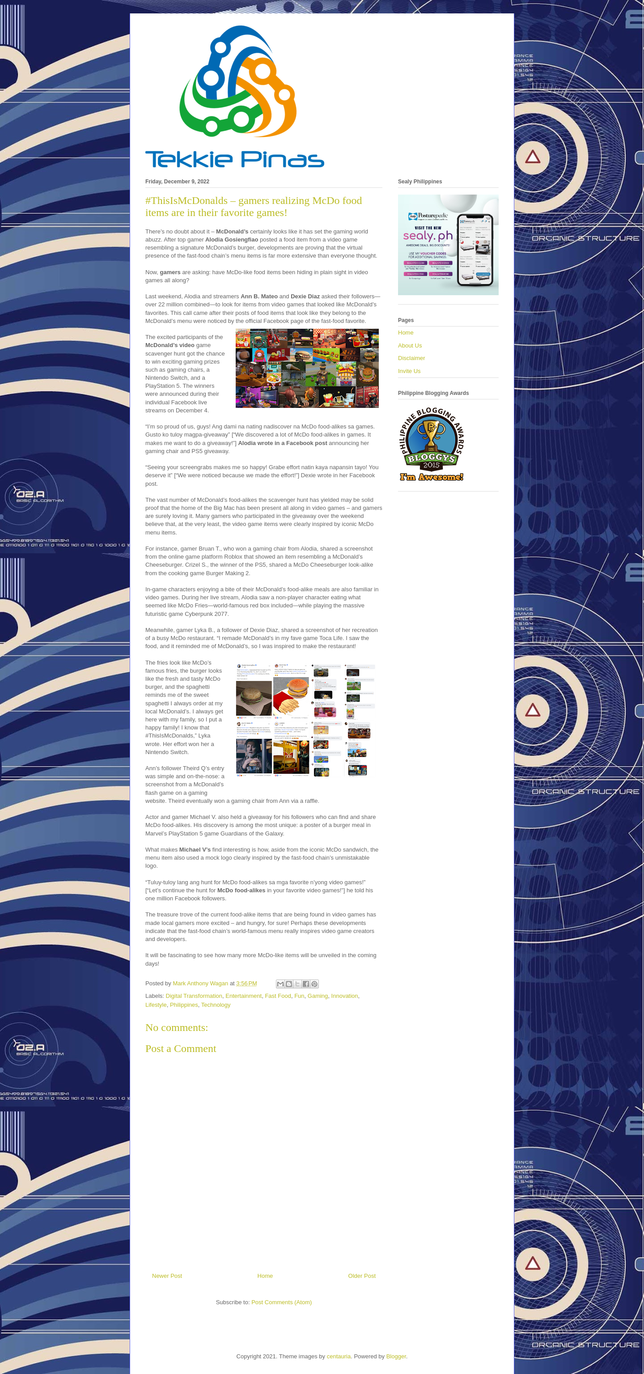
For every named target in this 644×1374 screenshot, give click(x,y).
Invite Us (409, 371)
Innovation (344, 995)
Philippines (184, 1004)
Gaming (318, 995)
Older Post (362, 1275)
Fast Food (278, 995)
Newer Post (167, 1275)
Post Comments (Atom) (281, 1302)
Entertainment (243, 995)
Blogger (396, 1356)
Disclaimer (411, 358)
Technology (216, 1004)
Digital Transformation (194, 995)
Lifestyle (156, 1004)
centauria (339, 1356)
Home (265, 1275)
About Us (410, 345)
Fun (299, 995)
